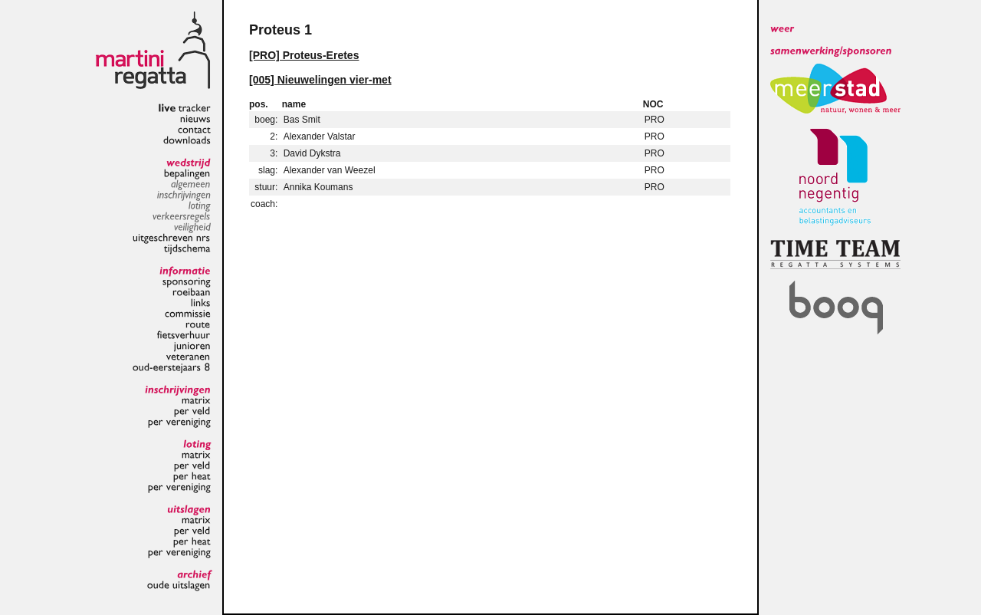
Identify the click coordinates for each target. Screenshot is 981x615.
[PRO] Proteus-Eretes (304, 55)
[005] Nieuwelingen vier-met (320, 80)
